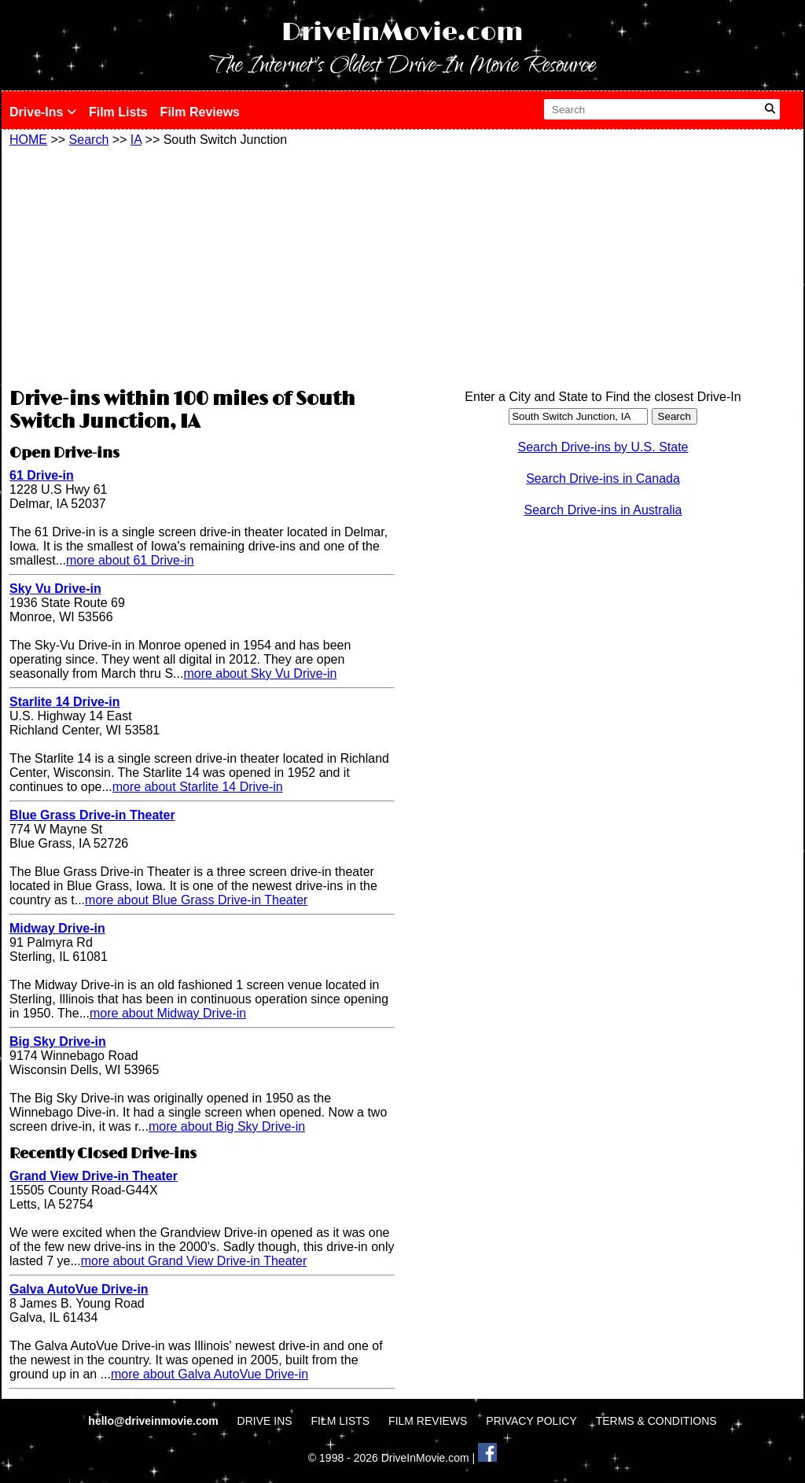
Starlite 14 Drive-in (64, 701)
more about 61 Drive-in (130, 560)
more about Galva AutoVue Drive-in (209, 1374)
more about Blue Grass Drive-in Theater (196, 900)
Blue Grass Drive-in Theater (92, 815)
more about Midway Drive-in (168, 1013)
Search (89, 139)
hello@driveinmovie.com (154, 1421)
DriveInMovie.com (402, 32)
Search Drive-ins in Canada (603, 478)
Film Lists (118, 112)
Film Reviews (200, 112)
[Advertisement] (202, 265)
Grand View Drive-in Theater (93, 1176)
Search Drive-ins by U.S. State (603, 447)
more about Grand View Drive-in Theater (194, 1261)
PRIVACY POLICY (531, 1421)
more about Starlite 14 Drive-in (197, 786)
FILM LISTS (340, 1421)
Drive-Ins (42, 112)
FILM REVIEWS (427, 1421)
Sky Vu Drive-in (55, 588)
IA (136, 139)
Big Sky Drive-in (57, 1041)
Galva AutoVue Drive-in (79, 1289)
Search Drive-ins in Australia (603, 510)
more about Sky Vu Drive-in (259, 673)
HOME (28, 139)
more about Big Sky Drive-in (227, 1126)
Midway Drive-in (57, 928)
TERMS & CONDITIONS (656, 1421)
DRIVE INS (264, 1421)
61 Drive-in (41, 475)
